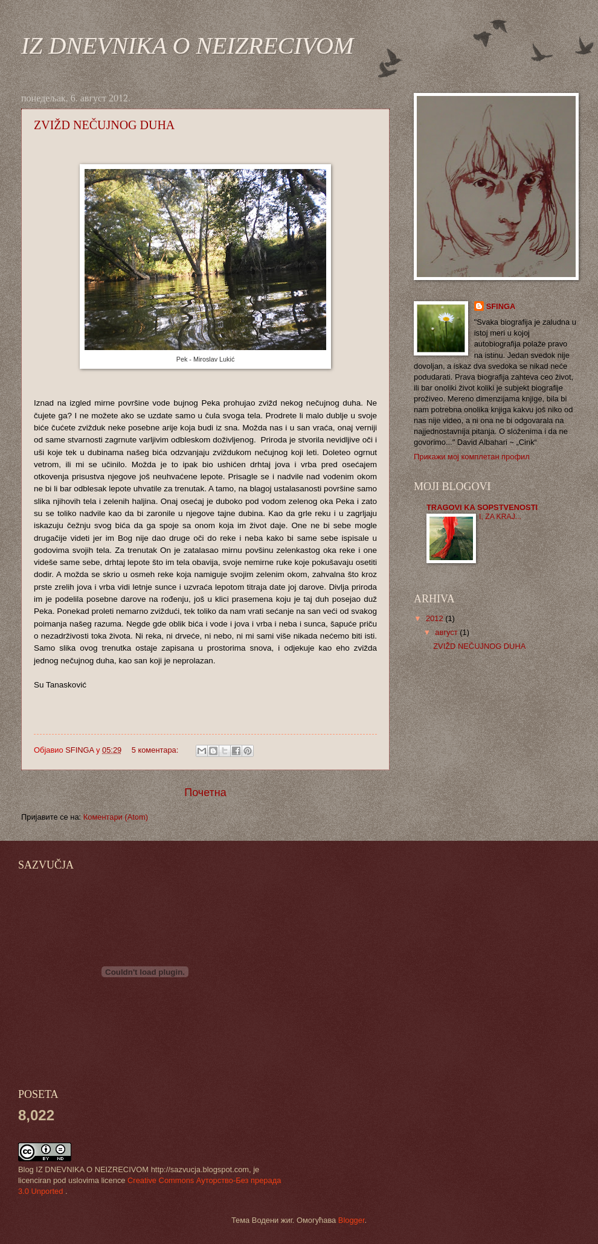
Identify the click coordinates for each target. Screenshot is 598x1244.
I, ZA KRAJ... (500, 516)
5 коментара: (156, 749)
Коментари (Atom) (115, 816)
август (447, 632)
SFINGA (501, 306)
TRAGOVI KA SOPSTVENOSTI (482, 507)
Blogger (351, 1220)
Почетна (205, 792)
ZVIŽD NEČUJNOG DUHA (104, 125)
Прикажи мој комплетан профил (472, 456)
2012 (435, 618)
